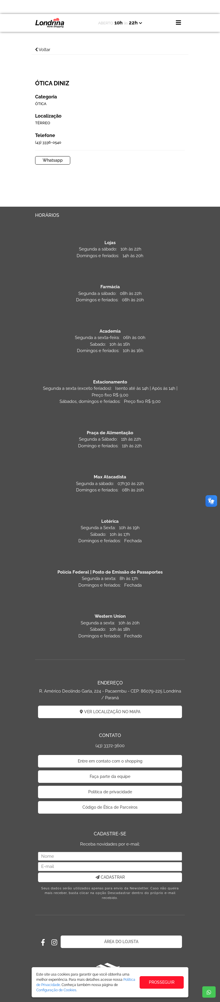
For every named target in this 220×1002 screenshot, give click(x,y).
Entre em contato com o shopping (110, 761)
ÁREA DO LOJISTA (121, 941)
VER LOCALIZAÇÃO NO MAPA (110, 711)
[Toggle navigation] (178, 22)
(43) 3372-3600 (110, 745)
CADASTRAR (110, 877)
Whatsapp (53, 160)
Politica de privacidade (110, 792)
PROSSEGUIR (161, 982)
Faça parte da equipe (110, 776)
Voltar (42, 49)
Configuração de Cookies (56, 990)
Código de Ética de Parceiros (110, 807)
